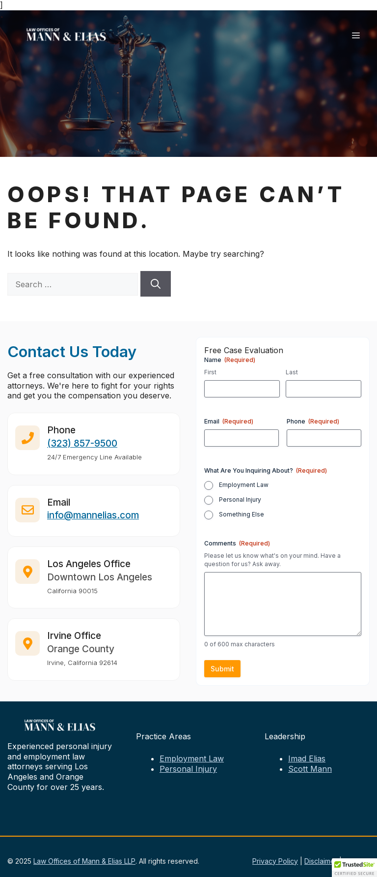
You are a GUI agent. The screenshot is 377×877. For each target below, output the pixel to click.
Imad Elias (306, 758)
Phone (313, 421)
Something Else (241, 514)
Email (228, 421)
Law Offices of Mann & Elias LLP (84, 861)
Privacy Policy (275, 861)
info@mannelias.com (93, 519)
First (210, 372)
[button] (354, 867)
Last (292, 372)
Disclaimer (320, 861)
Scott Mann (310, 769)
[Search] (155, 284)
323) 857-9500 (84, 447)
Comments (237, 543)
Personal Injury (240, 499)
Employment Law (244, 484)
